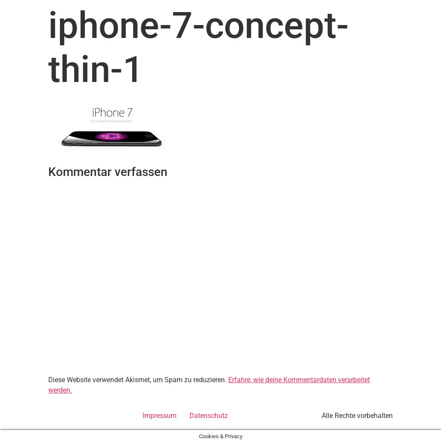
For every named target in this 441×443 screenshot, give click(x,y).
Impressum (160, 416)
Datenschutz (208, 416)
